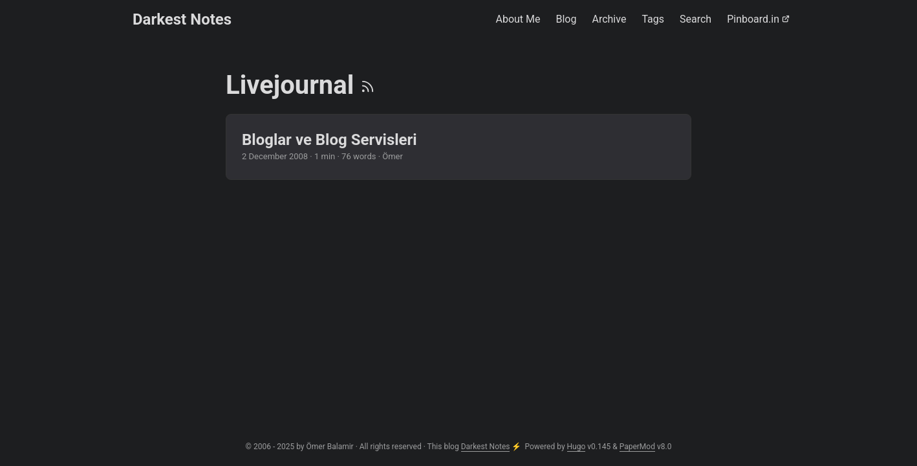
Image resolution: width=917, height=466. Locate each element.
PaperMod (637, 446)
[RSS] (367, 85)
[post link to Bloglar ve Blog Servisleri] (458, 147)
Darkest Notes (182, 19)
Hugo (576, 446)
